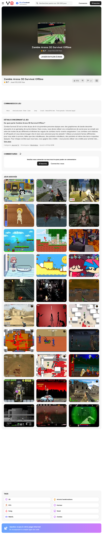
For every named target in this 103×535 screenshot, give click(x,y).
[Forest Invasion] (84, 190)
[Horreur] (75, 505)
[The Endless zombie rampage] (19, 365)
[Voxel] (75, 511)
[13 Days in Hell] (51, 415)
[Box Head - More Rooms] (84, 315)
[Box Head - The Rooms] (19, 340)
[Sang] (27, 511)
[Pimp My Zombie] (19, 390)
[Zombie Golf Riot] (51, 390)
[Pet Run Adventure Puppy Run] (19, 215)
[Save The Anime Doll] (19, 265)
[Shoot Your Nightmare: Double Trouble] (51, 215)
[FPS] (27, 505)
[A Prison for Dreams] (51, 265)
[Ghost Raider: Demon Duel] (51, 290)
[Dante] (84, 240)
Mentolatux (34, 145)
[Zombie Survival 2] (19, 290)
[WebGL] (27, 517)
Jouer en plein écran (51, 57)
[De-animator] (51, 315)
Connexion (83, 3)
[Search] (37, 3)
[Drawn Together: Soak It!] (19, 190)
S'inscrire (96, 3)
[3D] (27, 499)
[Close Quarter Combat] (19, 415)
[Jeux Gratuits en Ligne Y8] (10, 3)
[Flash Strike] (19, 315)
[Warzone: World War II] (84, 390)
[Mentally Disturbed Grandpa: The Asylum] (84, 215)
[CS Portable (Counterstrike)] (51, 190)
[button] (7, 141)
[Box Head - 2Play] (51, 365)
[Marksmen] (84, 415)
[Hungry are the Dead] (84, 365)
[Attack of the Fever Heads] (51, 340)
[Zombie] (75, 517)
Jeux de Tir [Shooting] (15, 145)
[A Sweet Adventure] (19, 240)
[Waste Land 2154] (84, 290)
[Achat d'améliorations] (75, 499)
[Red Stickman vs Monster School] (51, 240)
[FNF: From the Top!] (84, 265)
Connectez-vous (57, 164)
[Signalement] (89, 81)
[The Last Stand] (84, 340)
